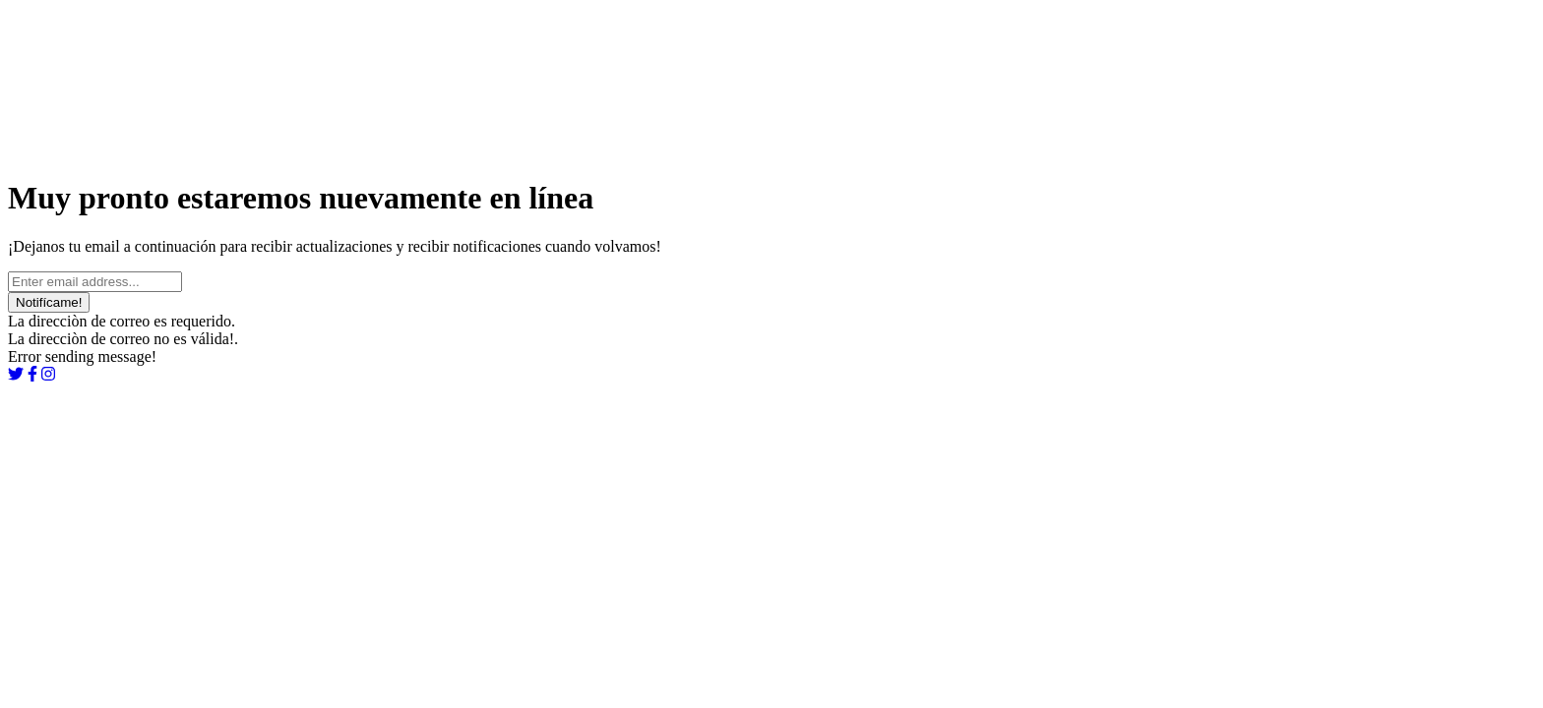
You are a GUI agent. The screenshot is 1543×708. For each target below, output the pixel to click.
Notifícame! (49, 302)
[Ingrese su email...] (95, 281)
